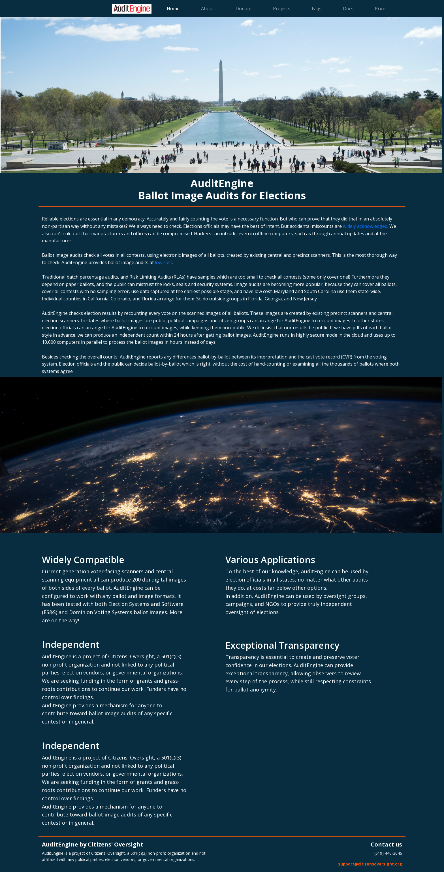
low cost (163, 262)
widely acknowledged (365, 226)
